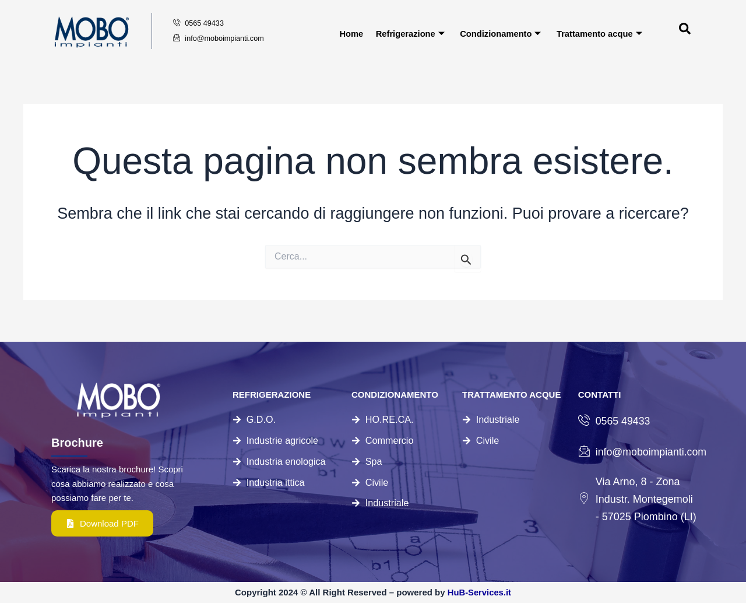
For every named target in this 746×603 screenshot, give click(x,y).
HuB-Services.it (479, 592)
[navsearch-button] (663, 31)
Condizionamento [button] (500, 33)
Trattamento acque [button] (600, 33)
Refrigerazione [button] (410, 33)
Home (351, 33)
